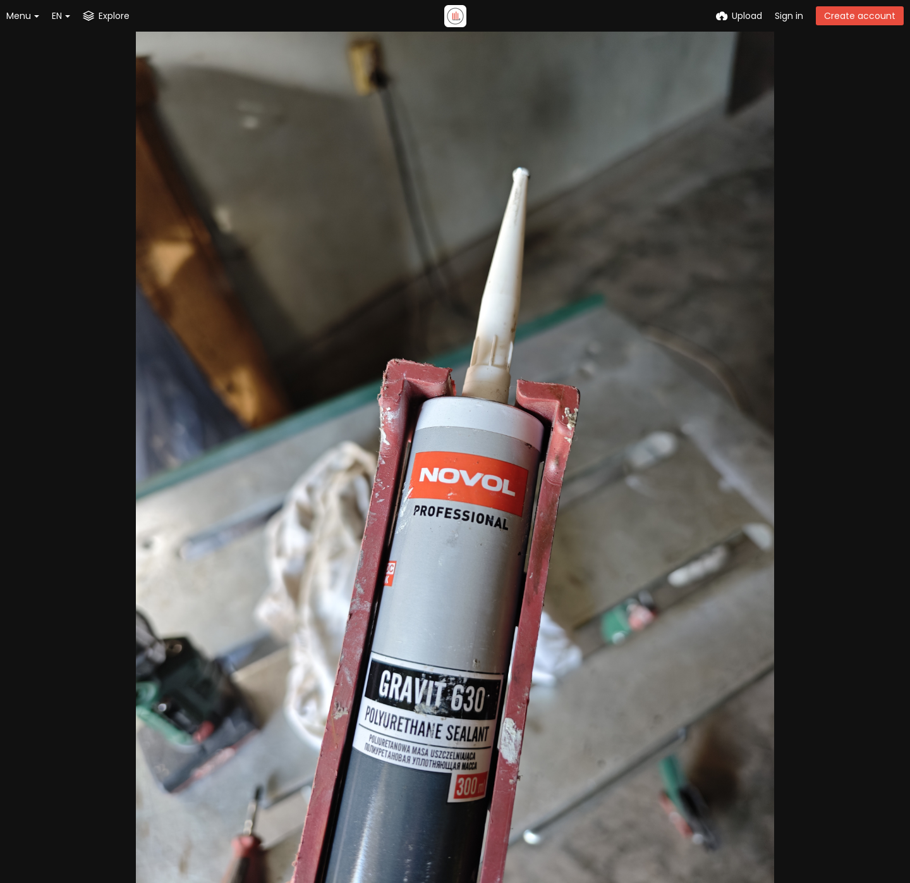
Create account (859, 15)
